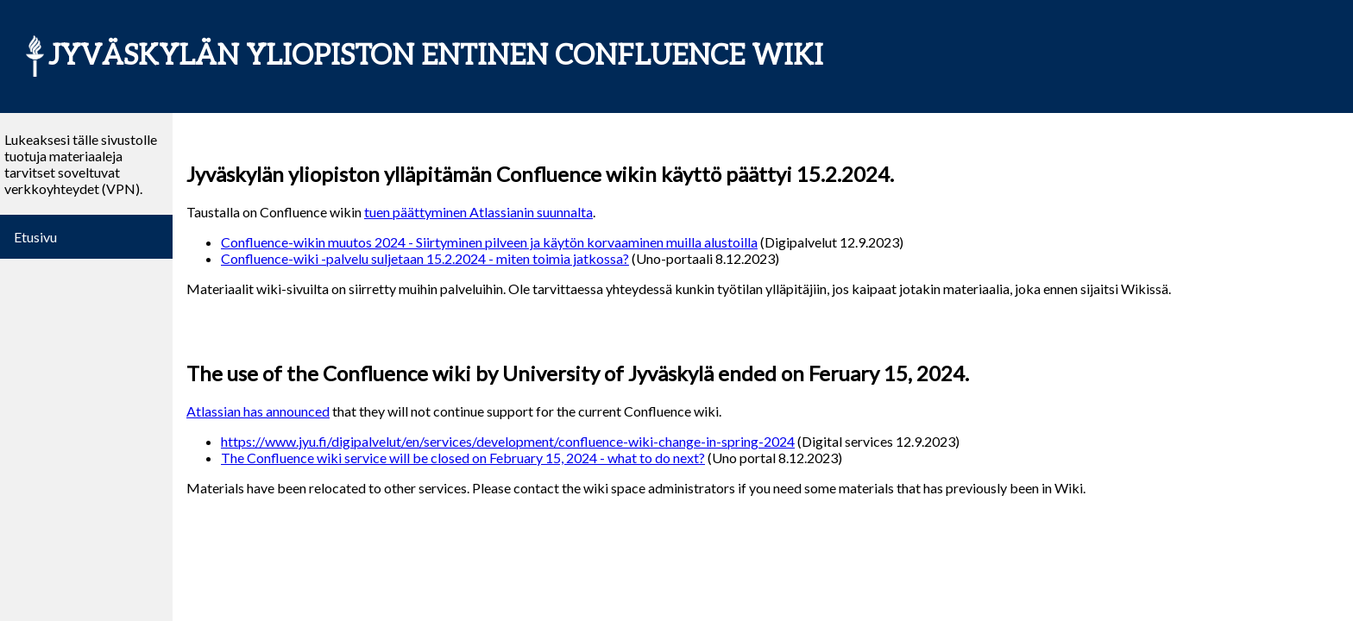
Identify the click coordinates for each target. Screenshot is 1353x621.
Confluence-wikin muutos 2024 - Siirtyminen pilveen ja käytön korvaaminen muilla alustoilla (489, 242)
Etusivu (35, 237)
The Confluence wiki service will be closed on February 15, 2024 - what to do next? (463, 457)
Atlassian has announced (258, 411)
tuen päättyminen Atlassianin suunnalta (478, 212)
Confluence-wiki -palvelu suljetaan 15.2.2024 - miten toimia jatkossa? (425, 258)
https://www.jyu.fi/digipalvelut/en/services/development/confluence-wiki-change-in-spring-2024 (508, 441)
